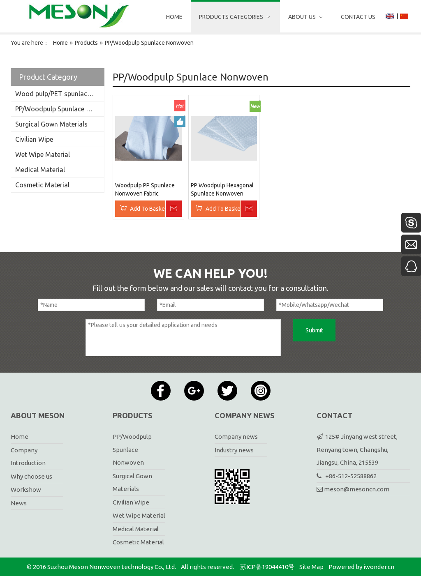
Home (19, 436)
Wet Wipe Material (42, 154)
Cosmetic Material (42, 185)
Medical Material (40, 169)
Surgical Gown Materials (51, 124)
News (19, 503)
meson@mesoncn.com (356, 489)
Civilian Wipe (34, 139)
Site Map (311, 566)
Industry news (234, 450)
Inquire (173, 208)
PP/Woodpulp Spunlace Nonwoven (59, 109)
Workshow (26, 489)
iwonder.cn (378, 566)
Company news (236, 436)
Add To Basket (147, 208)
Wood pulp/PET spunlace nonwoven (59, 93)
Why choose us (31, 476)
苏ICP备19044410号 (267, 566)
